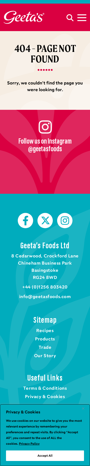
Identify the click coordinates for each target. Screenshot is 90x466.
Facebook (25, 220)
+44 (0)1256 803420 (45, 287)
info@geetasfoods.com (45, 297)
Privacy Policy (29, 444)
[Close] (85, 408)
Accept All (45, 456)
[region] (45, 435)
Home (24, 17)
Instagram (64, 220)
